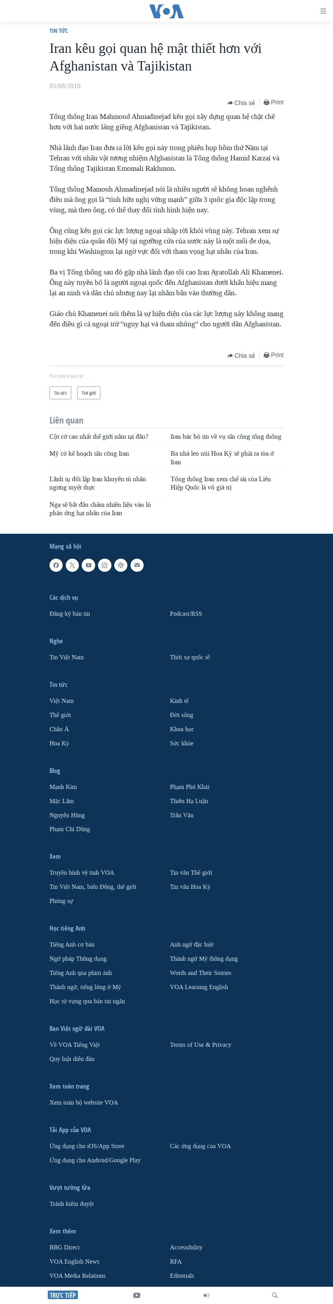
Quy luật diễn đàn (72, 1059)
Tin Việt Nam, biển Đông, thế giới (93, 887)
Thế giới (60, 715)
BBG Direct (65, 1247)
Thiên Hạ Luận (189, 801)
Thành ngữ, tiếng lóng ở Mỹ (85, 987)
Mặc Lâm (62, 801)
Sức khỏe (182, 743)
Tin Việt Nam (67, 657)
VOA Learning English (199, 987)
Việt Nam (62, 701)
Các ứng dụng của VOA (200, 1146)
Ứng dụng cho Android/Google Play (95, 1160)
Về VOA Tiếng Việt (75, 1045)
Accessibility (186, 1247)
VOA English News (74, 1262)
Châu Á (59, 729)
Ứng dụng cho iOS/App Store (87, 1146)
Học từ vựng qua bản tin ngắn (87, 1001)
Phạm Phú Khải (189, 787)
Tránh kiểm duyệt (72, 1204)
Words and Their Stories (200, 973)
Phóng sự (61, 901)
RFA (176, 1262)
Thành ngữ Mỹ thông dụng (204, 959)
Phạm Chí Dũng (70, 829)
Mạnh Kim (63, 787)
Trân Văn (182, 815)
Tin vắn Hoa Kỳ (190, 887)
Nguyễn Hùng (67, 815)
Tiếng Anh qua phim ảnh (81, 973)
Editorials (182, 1276)
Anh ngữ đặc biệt (192, 945)
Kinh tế (179, 701)
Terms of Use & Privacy (200, 1045)
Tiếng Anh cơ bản (72, 945)
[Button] (241, 103)
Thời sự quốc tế (190, 657)
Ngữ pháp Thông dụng (78, 959)
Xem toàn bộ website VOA (84, 1103)
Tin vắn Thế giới (191, 873)
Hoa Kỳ (59, 743)
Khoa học (182, 729)
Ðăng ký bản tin (70, 614)
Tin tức (59, 31)
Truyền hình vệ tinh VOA (82, 873)
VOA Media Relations (78, 1276)
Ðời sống (181, 715)
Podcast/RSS (186, 614)
